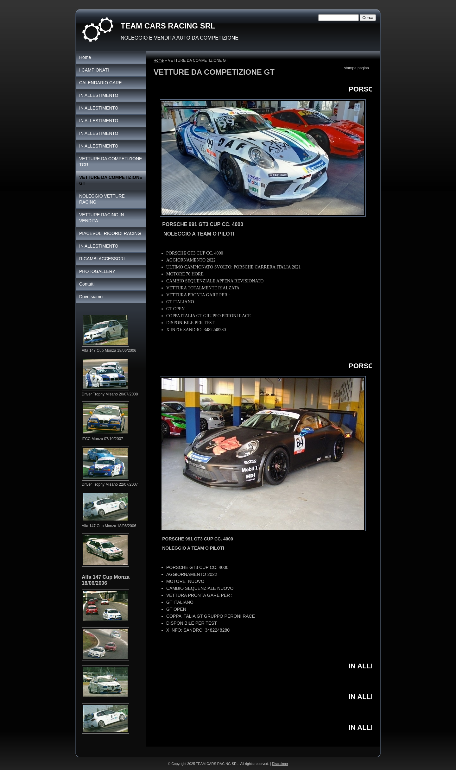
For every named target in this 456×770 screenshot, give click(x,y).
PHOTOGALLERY (97, 271)
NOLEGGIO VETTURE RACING (102, 199)
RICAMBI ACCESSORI (102, 258)
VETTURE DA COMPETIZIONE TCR (110, 161)
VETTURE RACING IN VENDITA (101, 217)
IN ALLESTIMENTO (98, 95)
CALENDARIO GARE (100, 82)
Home (159, 60)
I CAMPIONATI (94, 70)
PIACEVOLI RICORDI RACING (110, 233)
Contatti (86, 284)
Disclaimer (280, 764)
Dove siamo (91, 296)
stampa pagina (356, 68)
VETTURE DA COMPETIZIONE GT (110, 180)
